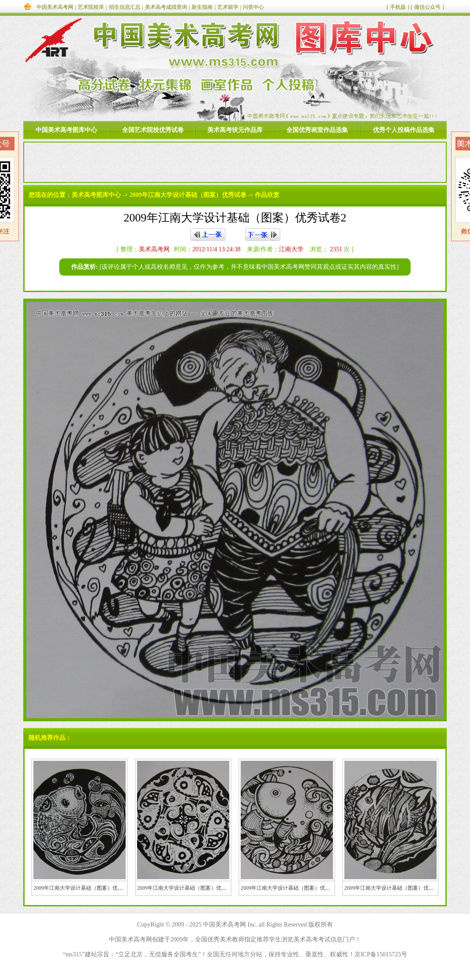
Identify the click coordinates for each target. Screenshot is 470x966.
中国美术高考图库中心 (66, 130)
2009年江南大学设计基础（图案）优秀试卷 (188, 195)
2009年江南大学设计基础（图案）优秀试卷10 (189, 888)
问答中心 (253, 7)
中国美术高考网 (54, 7)
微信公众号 (427, 7)
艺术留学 (228, 7)
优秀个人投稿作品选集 (403, 130)
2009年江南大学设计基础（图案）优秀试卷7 (292, 888)
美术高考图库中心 (96, 195)
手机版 (398, 7)
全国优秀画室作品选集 (317, 130)
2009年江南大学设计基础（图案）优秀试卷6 (84, 888)
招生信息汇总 (125, 7)
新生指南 (202, 7)
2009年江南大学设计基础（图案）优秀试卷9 (395, 888)
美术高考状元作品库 (235, 130)
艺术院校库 (91, 7)
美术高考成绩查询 (166, 7)
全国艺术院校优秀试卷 (153, 130)
